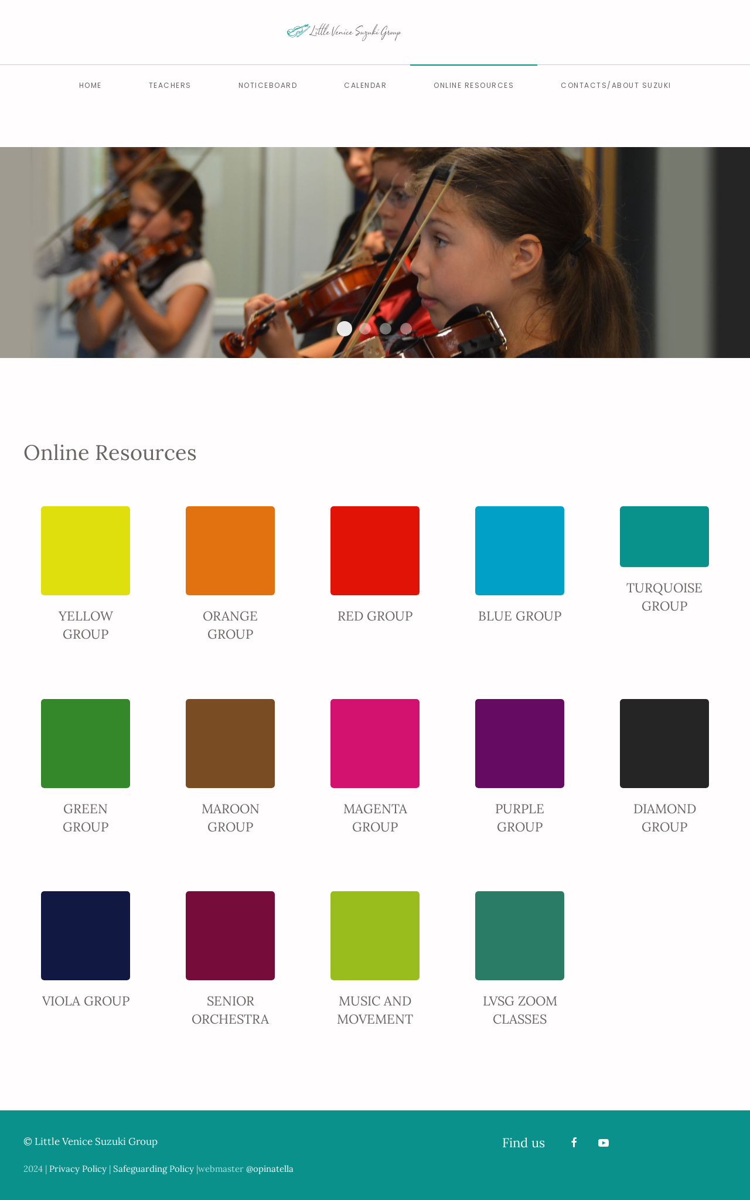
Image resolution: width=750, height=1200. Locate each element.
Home (90, 85)
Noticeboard (268, 85)
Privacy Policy (78, 1168)
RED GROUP (375, 616)
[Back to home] (375, 32)
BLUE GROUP (519, 616)
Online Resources (474, 85)
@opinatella (270, 1168)
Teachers (170, 85)
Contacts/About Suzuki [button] (616, 85)
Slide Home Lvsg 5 (406, 329)
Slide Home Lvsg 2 (344, 328)
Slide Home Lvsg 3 (365, 329)
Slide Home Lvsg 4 (385, 329)
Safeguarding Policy (153, 1168)
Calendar (365, 85)
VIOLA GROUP (85, 1001)
